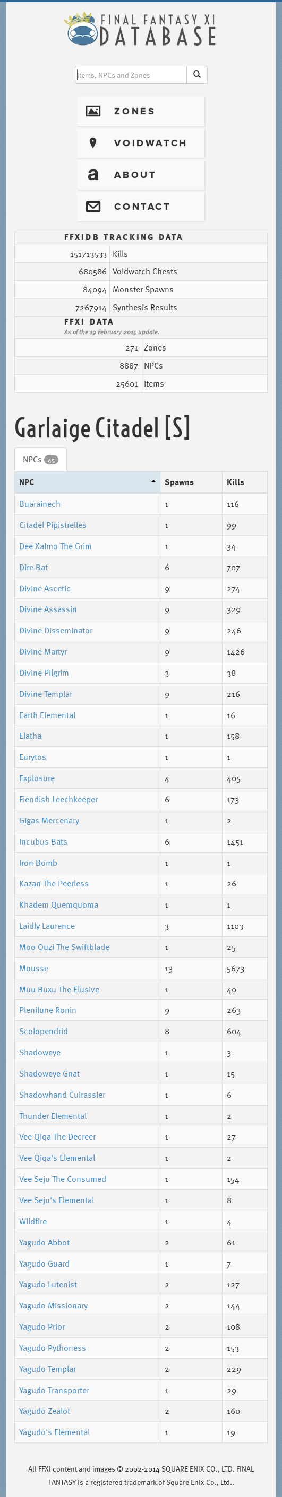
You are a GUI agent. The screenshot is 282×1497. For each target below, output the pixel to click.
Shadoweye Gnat (49, 1073)
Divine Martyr (43, 651)
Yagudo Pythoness (52, 1347)
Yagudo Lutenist (48, 1284)
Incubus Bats (43, 841)
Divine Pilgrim (44, 672)
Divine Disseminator (55, 630)
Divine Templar (45, 693)
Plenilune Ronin (47, 1009)
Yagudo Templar (47, 1368)
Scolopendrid (43, 1031)
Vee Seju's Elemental (56, 1200)
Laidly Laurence (47, 925)
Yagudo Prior (42, 1326)
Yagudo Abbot (44, 1242)
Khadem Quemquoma (58, 904)
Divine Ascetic (45, 588)
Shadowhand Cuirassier (62, 1094)
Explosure (37, 778)
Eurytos (32, 756)
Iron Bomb (38, 862)
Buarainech (40, 503)
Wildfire (33, 1221)
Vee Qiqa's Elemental (57, 1157)
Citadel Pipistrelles (53, 524)
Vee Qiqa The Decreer (57, 1136)
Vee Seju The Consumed (62, 1178)
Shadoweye (40, 1052)
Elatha (30, 735)
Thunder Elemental (53, 1115)
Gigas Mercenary (49, 820)
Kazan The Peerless (54, 883)
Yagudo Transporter (54, 1390)
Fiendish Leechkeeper (58, 799)
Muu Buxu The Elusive (59, 989)
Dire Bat (33, 567)
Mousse (33, 968)
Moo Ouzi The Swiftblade (64, 946)
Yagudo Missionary (53, 1305)
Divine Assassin (48, 609)
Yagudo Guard (44, 1263)
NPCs (40, 459)
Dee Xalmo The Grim (55, 546)
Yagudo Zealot (44, 1410)
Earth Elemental (47, 715)
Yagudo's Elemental (54, 1432)
